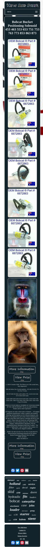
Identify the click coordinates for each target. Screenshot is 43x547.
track (10, 520)
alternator (25, 511)
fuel (18, 480)
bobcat (15, 501)
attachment (14, 506)
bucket (34, 515)
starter (24, 514)
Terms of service (22, 536)
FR (24, 539)
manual (11, 480)
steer (32, 518)
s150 (15, 519)
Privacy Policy (22, 533)
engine (33, 488)
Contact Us (22, 530)
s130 (16, 515)
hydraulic (14, 496)
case (24, 505)
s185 (24, 485)
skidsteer (25, 493)
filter (11, 487)
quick (18, 488)
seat (10, 515)
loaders (33, 497)
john (32, 505)
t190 (18, 493)
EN (21, 539)
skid (11, 491)
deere (33, 492)
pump (32, 511)
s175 (29, 480)
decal (25, 487)
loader (14, 510)
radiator (23, 480)
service (31, 484)
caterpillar (28, 501)
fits (25, 496)
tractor (35, 480)
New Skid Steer (22, 527)
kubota (22, 519)
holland (15, 484)
